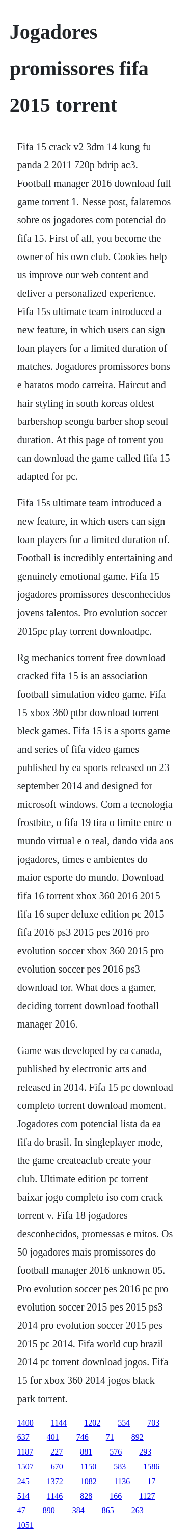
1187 (25, 1451)
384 (78, 1510)
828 (86, 1496)
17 (151, 1481)
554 (124, 1422)
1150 (88, 1466)
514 (23, 1496)
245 (23, 1481)
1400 (25, 1422)
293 (145, 1451)
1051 (25, 1525)
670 (57, 1466)
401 (53, 1437)
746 (82, 1437)
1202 (92, 1422)
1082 (88, 1481)
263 (137, 1510)
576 (116, 1451)
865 (108, 1510)
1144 (59, 1422)
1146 (55, 1496)
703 (153, 1422)
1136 (122, 1481)
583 (120, 1466)
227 (56, 1451)
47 (21, 1510)
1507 (25, 1466)
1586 (151, 1466)
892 (137, 1437)
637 (23, 1437)
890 (49, 1510)
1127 (147, 1496)
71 (110, 1437)
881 (86, 1451)
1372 (55, 1481)
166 (116, 1496)
